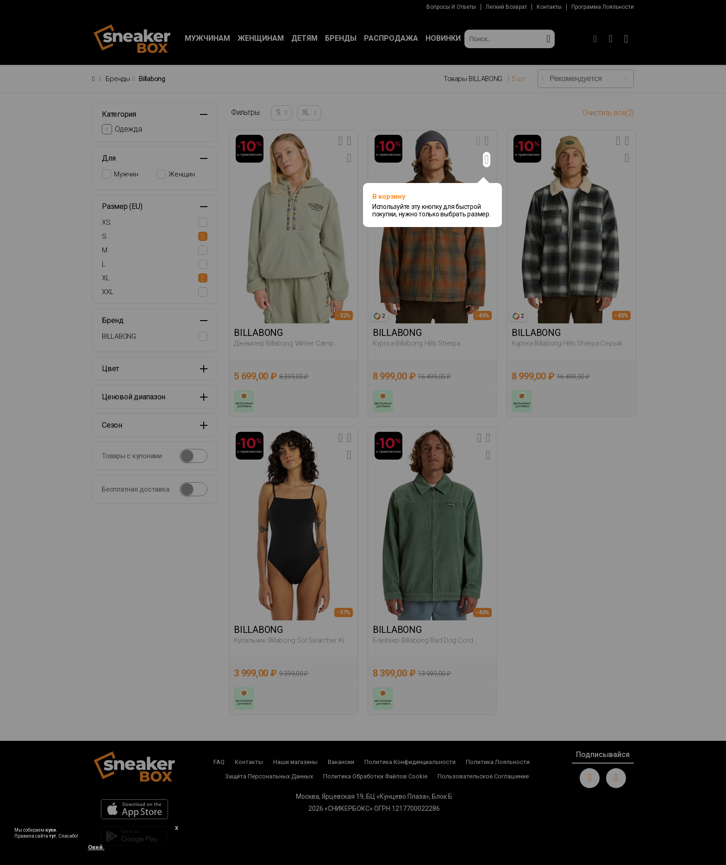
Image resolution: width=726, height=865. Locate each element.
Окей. (96, 847)
